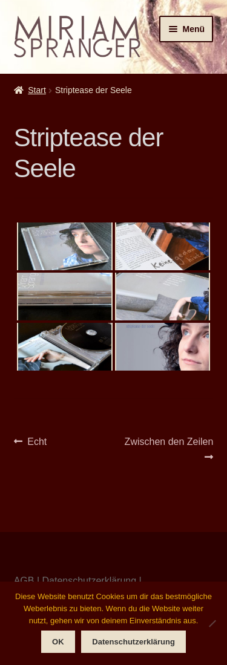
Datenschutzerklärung (89, 581)
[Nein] (212, 623)
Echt (37, 442)
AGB (24, 581)
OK (58, 641)
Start (37, 90)
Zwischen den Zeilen (169, 448)
